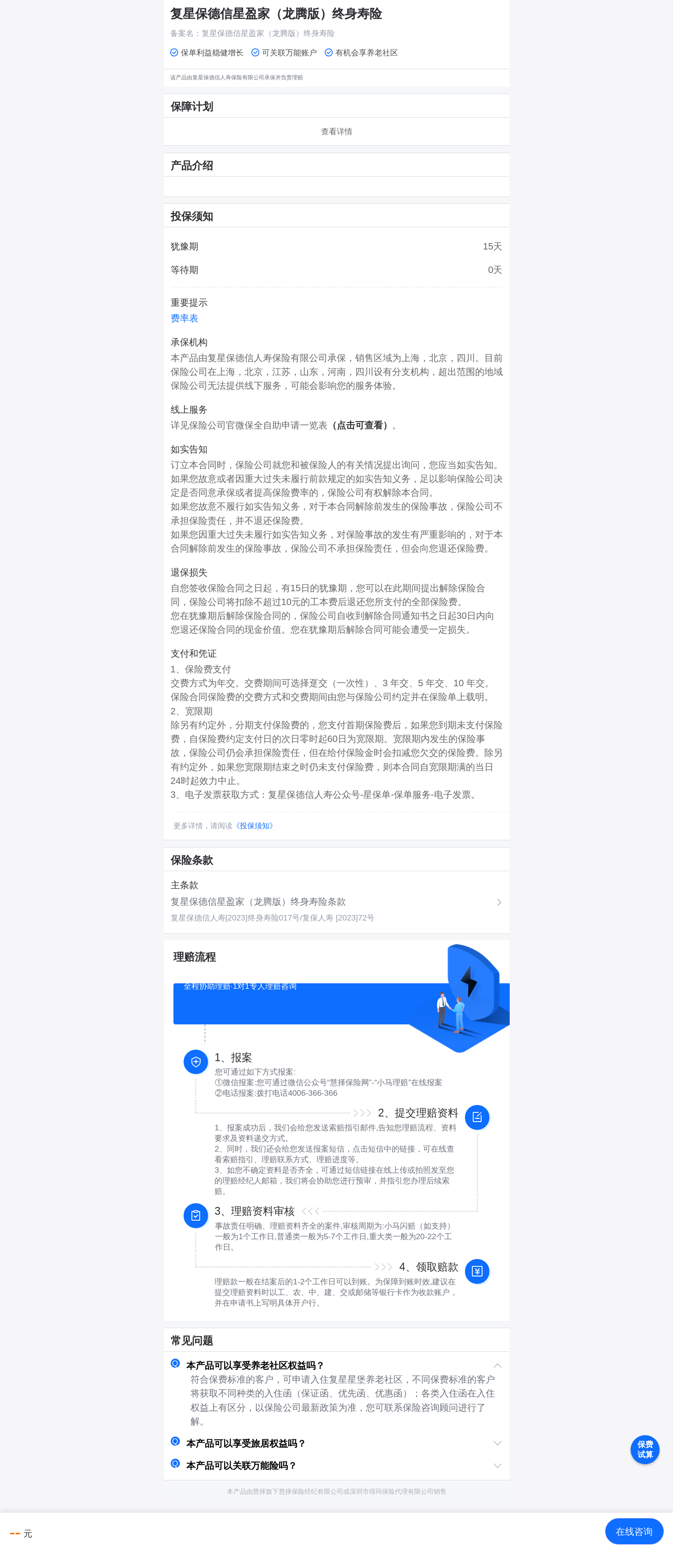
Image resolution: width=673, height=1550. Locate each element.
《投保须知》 (254, 826)
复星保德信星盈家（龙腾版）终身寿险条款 (258, 902)
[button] (337, 1365)
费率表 (184, 318)
